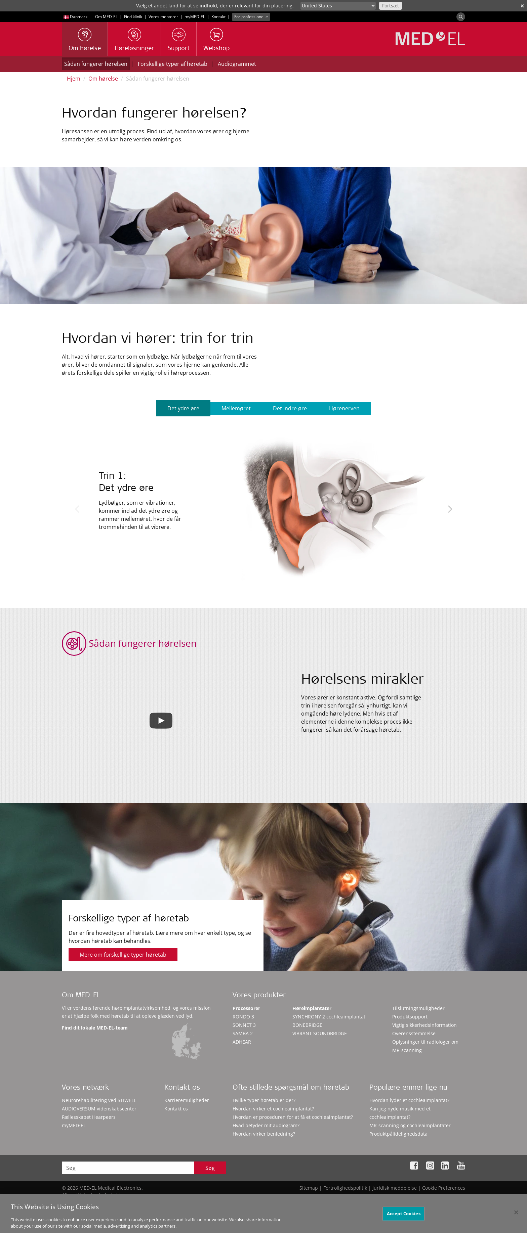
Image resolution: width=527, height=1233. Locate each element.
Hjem (73, 78)
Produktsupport (410, 1016)
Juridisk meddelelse (394, 1188)
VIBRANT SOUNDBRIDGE (319, 1033)
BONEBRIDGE (307, 1025)
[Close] (516, 1215)
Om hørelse (103, 78)
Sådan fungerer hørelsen (95, 63)
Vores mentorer (163, 16)
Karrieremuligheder (186, 1100)
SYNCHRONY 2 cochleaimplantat (328, 1016)
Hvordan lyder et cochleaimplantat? (409, 1100)
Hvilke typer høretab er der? (264, 1100)
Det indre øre (290, 408)
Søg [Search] (210, 1168)
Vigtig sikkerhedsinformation (424, 1025)
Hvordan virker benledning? (264, 1134)
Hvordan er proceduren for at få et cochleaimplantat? (293, 1117)
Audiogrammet (237, 63)
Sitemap (308, 1188)
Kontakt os (176, 1108)
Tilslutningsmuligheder (418, 1008)
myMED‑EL (195, 16)
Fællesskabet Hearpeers (89, 1117)
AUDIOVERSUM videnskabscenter (99, 1108)
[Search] (460, 16)
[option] (263, 505)
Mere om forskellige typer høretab (123, 954)
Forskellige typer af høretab (172, 63)
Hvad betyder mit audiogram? (266, 1125)
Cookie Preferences (443, 1188)
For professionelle (251, 16)
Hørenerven (344, 408)
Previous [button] (76, 508)
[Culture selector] (338, 6)
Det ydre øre (183, 408)
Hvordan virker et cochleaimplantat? (273, 1108)
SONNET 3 (244, 1025)
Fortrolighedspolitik (345, 1188)
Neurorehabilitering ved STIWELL (99, 1100)
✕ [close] (522, 6)
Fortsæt (390, 5)
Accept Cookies (403, 1216)
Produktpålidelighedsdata (398, 1134)
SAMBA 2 (243, 1033)
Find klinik (133, 16)
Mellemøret (236, 408)
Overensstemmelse (414, 1033)
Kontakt (218, 16)
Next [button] (450, 508)
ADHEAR (242, 1042)
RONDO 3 (243, 1016)
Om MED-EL (106, 16)
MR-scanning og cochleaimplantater (410, 1125)
